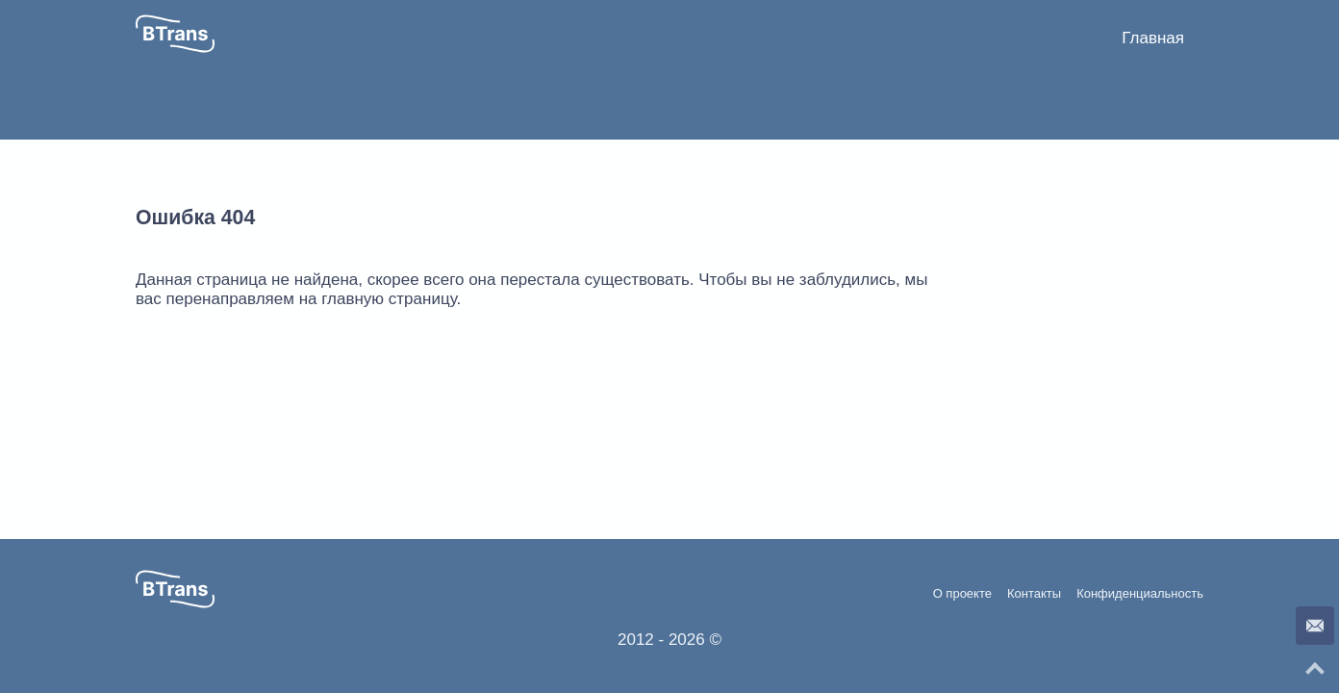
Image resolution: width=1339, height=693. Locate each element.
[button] (175, 33)
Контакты (1034, 594)
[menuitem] (1152, 38)
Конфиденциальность (1139, 594)
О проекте (962, 594)
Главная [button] (1153, 38)
